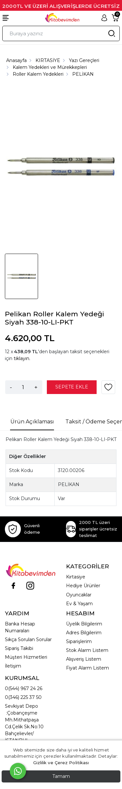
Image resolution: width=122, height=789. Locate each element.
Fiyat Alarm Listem (87, 668)
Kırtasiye (75, 577)
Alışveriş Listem (83, 659)
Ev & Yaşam (79, 604)
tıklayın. (22, 358)
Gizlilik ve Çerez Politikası (61, 762)
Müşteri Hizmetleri (26, 657)
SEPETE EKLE (71, 387)
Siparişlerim (79, 641)
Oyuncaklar (78, 595)
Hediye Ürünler (83, 586)
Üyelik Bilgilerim (84, 624)
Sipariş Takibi (19, 648)
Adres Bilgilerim (84, 633)
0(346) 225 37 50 (23, 697)
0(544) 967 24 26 (23, 688)
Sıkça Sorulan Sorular (28, 639)
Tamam (61, 776)
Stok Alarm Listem (87, 650)
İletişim (13, 666)
